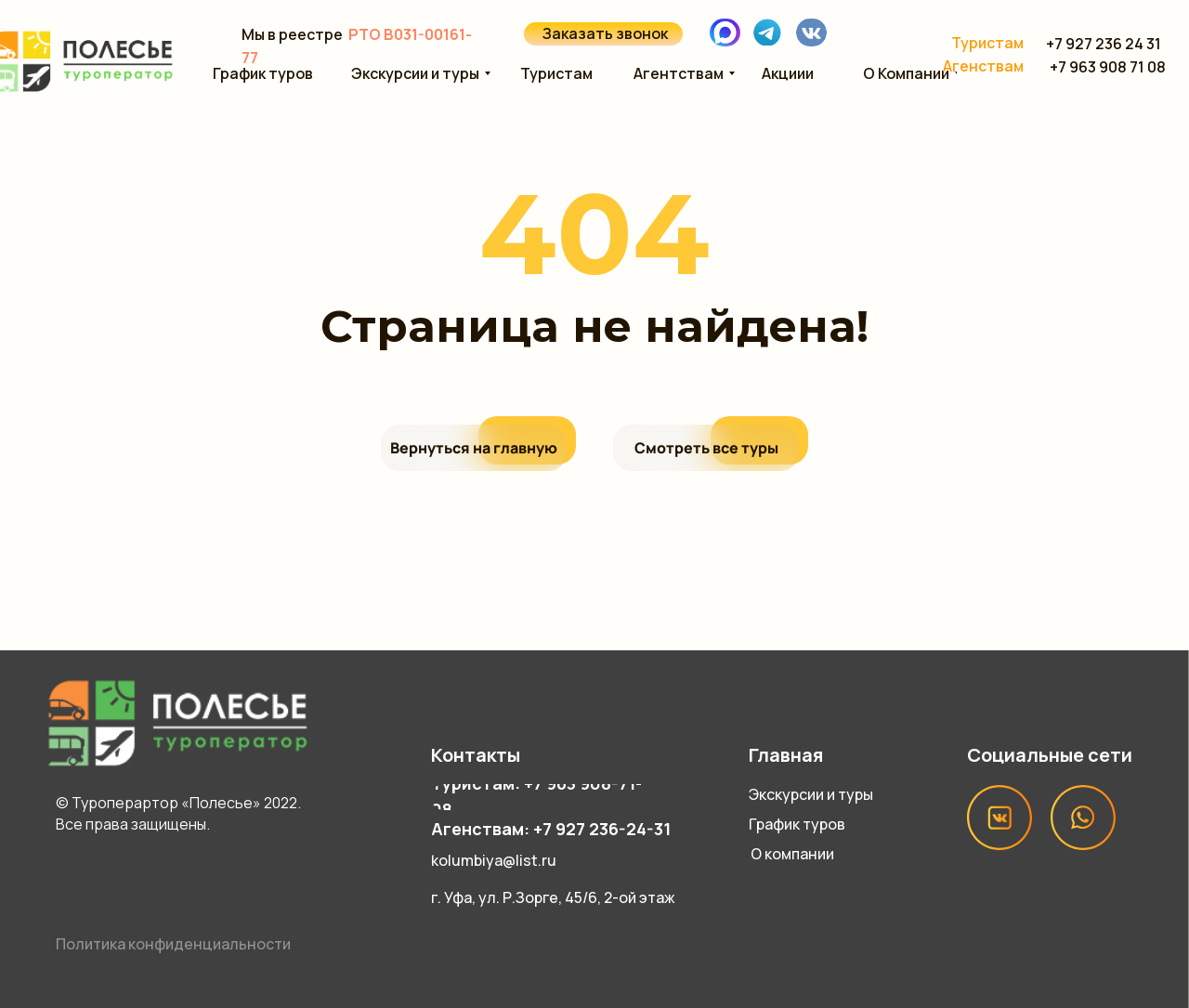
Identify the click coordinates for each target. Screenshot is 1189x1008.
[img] (768, 32)
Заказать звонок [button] (605, 33)
